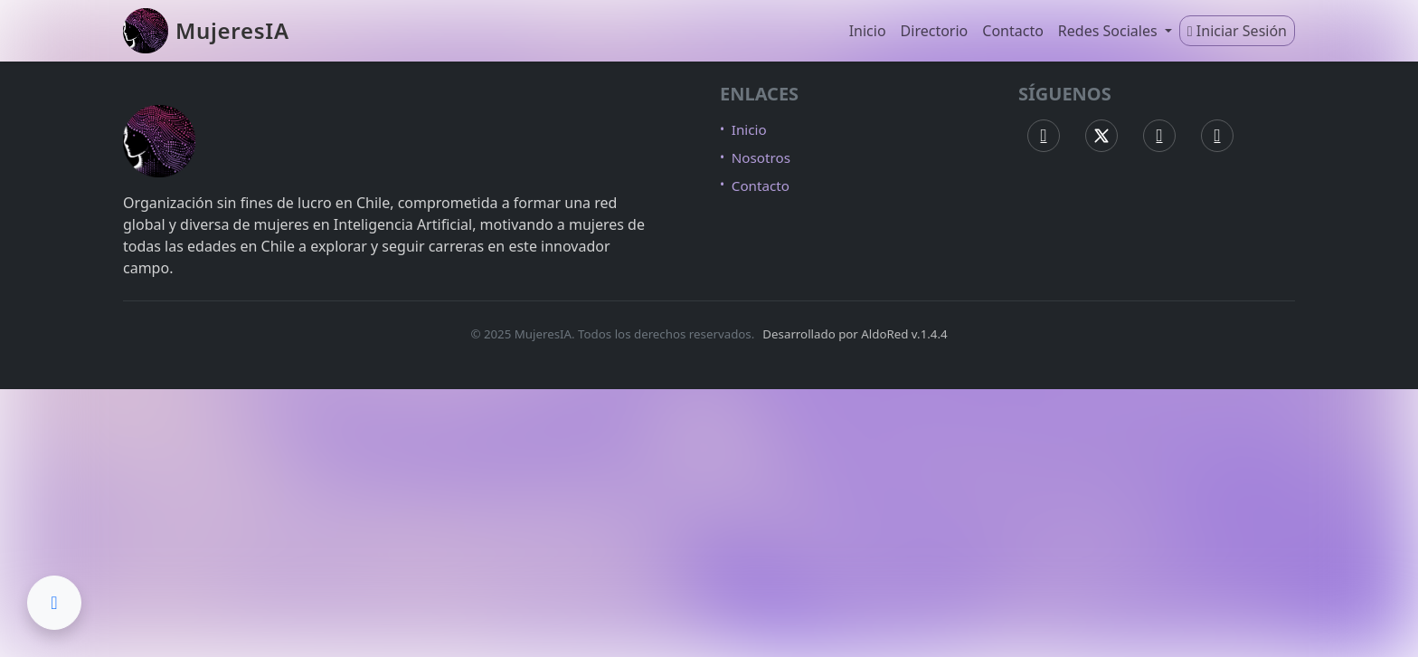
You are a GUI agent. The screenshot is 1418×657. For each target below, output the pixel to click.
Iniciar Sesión (1237, 31)
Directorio (935, 31)
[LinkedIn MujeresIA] (1217, 135)
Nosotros (761, 157)
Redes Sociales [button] (1109, 31)
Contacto (1013, 31)
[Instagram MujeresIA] (1159, 135)
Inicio (867, 31)
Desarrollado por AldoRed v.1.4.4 (854, 334)
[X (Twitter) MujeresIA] (1101, 135)
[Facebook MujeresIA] (1043, 135)
